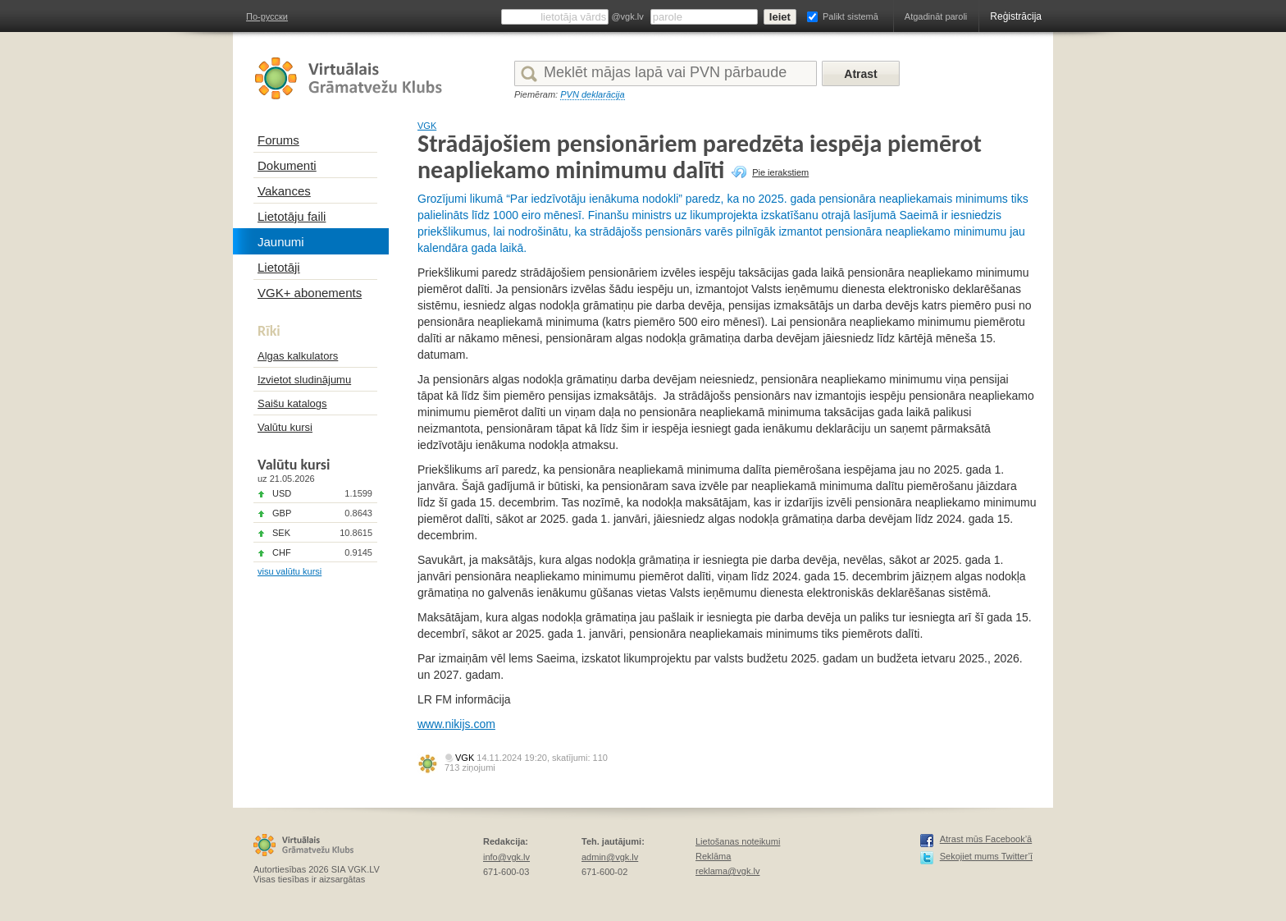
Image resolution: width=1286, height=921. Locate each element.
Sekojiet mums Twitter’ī (986, 856)
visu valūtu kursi (290, 571)
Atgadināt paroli (936, 16)
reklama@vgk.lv (727, 871)
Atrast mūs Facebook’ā (986, 839)
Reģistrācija (1016, 16)
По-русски (267, 16)
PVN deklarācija (592, 94)
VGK (426, 126)
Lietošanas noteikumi (737, 841)
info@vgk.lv (506, 857)
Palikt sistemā (850, 16)
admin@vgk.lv (609, 857)
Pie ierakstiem (780, 172)
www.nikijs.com (456, 724)
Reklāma (713, 856)
